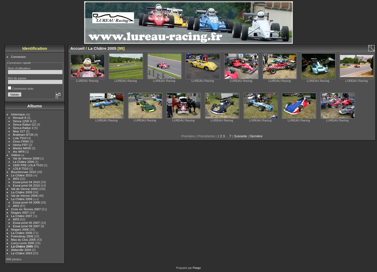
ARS (16, 178)
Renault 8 (19, 117)
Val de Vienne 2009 (24, 188)
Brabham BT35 (23, 134)
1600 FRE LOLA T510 (28, 165)
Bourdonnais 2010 (23, 172)
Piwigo (197, 267)
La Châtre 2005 (22, 246)
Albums (34, 106)
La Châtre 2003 (21, 253)
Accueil (77, 48)
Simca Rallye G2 (24, 124)
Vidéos (16, 155)
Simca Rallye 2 (23, 127)
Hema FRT (20, 144)
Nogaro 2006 (20, 229)
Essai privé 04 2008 (26, 202)
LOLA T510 (21, 168)
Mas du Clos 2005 (23, 239)
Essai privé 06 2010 (26, 185)
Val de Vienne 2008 (26, 158)
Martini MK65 (22, 148)
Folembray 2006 (22, 236)
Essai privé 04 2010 (26, 182)
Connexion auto (21, 88)
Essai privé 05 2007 (26, 222)
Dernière (256, 136)
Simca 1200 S (22, 121)
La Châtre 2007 (21, 216)
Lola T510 (20, 138)
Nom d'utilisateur (19, 68)
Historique (18, 114)
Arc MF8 (19, 151)
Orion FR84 (21, 141)
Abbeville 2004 (21, 249)
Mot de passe (17, 78)
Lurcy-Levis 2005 (23, 243)
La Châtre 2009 (21, 192)
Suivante (240, 136)
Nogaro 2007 (20, 212)
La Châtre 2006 (23, 161)
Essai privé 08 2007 (26, 226)
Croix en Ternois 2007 (26, 209)
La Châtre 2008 (21, 199)
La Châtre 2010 (21, 175)
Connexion (18, 56)
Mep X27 (19, 131)
